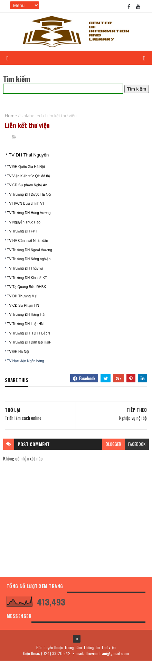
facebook (136, 444)
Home (11, 116)
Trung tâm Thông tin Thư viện (90, 647)
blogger (113, 444)
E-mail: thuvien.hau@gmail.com (101, 653)
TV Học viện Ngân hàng (25, 361)
